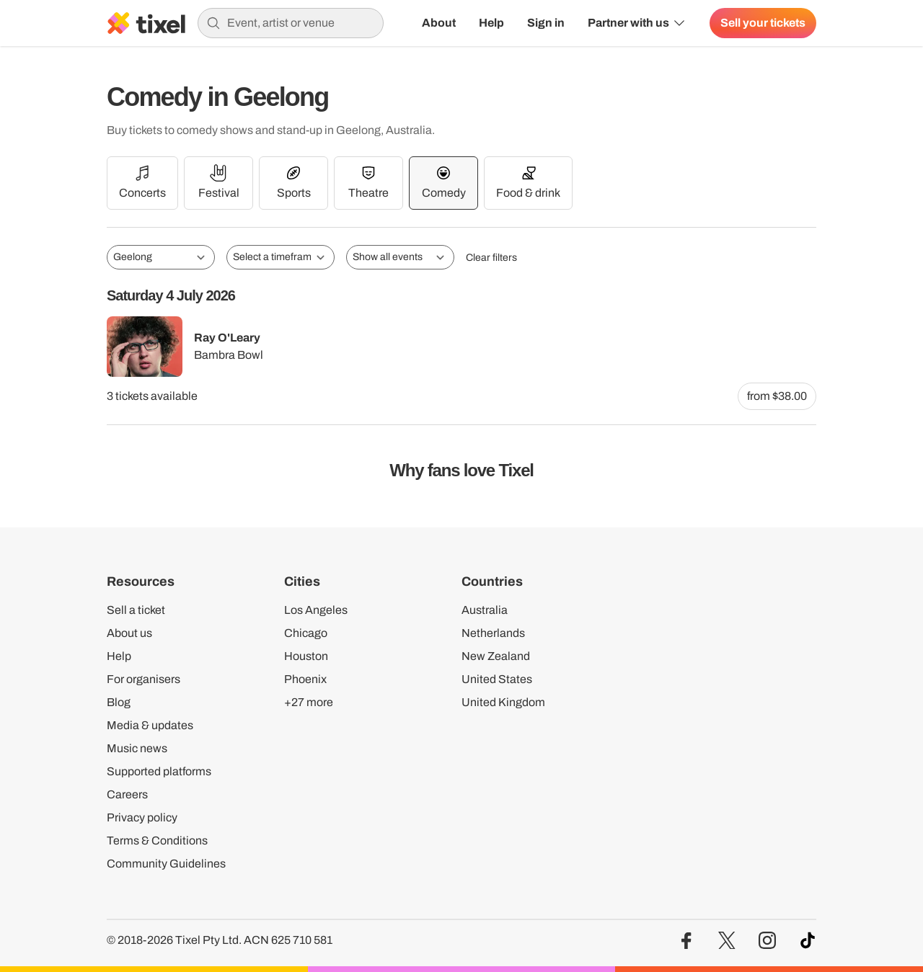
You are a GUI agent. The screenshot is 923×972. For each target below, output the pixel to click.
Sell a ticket (136, 610)
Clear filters (491, 257)
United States (497, 679)
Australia (485, 610)
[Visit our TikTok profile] (807, 941)
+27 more (308, 702)
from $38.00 (777, 396)
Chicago (305, 633)
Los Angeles (316, 610)
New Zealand (496, 656)
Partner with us (637, 23)
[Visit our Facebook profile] (686, 941)
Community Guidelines (166, 863)
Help (491, 23)
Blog (119, 702)
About (439, 23)
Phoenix (305, 679)
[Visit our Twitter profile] (727, 941)
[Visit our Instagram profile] (767, 941)
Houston (306, 656)
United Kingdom (503, 702)
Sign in (546, 23)
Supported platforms (159, 771)
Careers (127, 794)
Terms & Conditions (157, 840)
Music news (137, 748)
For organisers (143, 679)
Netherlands (493, 633)
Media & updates (150, 725)
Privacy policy (142, 817)
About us (129, 633)
